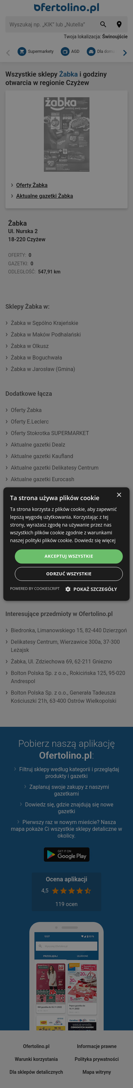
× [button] (118, 495)
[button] (91, 589)
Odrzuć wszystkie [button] (68, 574)
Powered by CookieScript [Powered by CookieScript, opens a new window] (35, 588)
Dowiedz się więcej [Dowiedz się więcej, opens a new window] (95, 540)
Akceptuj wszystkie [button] (69, 556)
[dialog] (66, 544)
